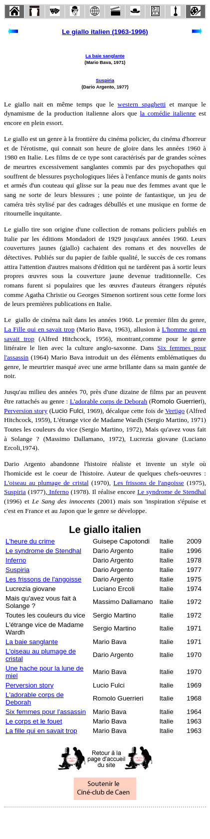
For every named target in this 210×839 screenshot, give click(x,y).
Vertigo (175, 410)
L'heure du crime (30, 541)
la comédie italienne (168, 113)
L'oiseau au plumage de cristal (46, 482)
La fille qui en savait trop (41, 730)
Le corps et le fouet (33, 721)
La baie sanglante (104, 56)
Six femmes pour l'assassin (45, 712)
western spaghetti (142, 104)
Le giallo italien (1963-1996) (105, 32)
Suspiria (105, 80)
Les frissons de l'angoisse (148, 482)
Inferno (58, 492)
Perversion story (25, 410)
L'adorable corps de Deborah (108, 401)
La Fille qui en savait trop (39, 329)
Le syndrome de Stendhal (171, 492)
